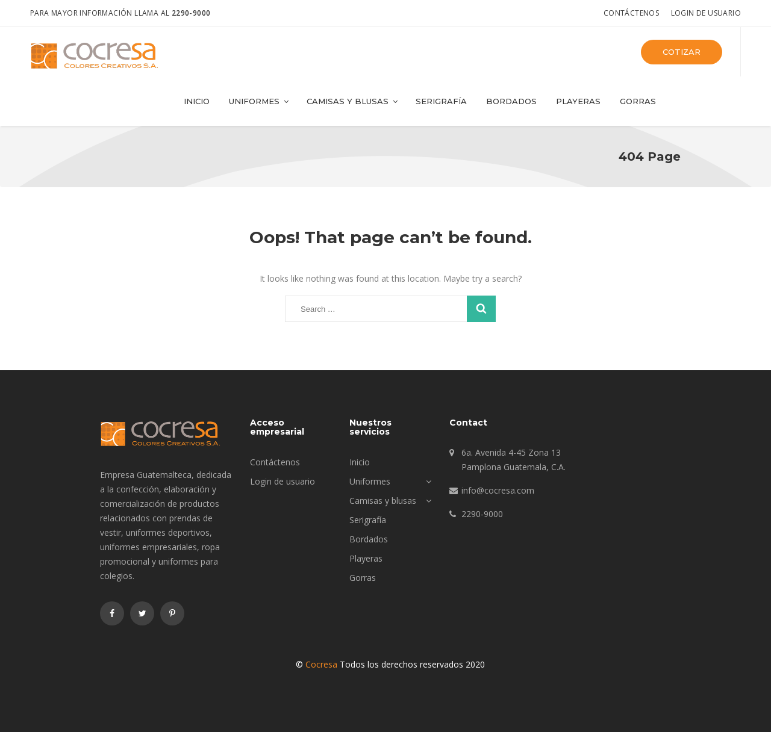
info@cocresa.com (497, 490)
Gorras (638, 101)
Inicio (197, 101)
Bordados (511, 101)
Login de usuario (706, 13)
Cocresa (321, 664)
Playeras (578, 101)
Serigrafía (441, 101)
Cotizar (682, 52)
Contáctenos (631, 13)
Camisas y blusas (353, 101)
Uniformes (259, 101)
